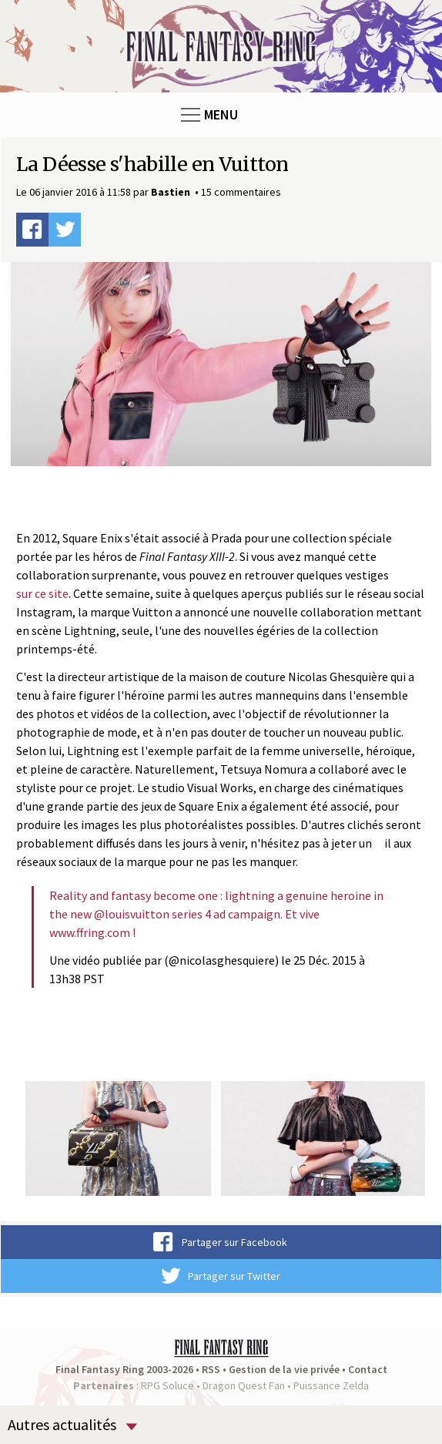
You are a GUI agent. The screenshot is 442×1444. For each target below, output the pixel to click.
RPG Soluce (167, 1385)
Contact (367, 1369)
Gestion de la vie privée (284, 1369)
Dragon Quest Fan (244, 1385)
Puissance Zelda (331, 1385)
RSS (211, 1369)
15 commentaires (241, 192)
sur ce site (42, 593)
